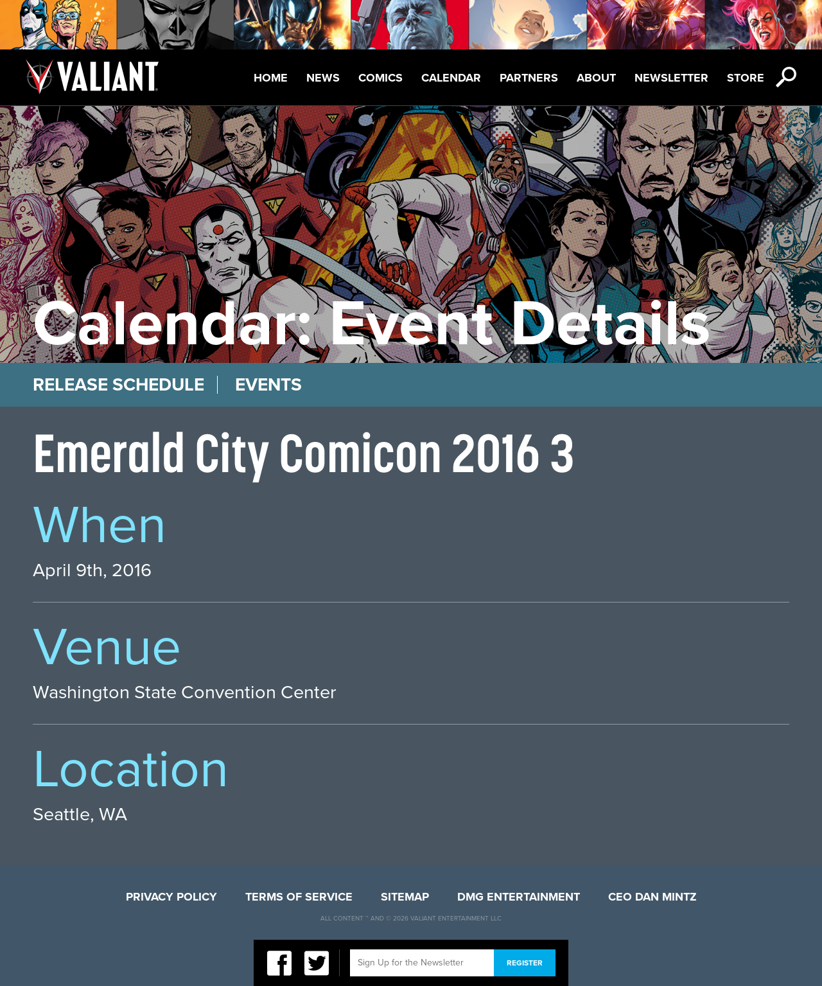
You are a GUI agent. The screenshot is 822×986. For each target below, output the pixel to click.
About (596, 78)
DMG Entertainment (518, 897)
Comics (380, 78)
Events (268, 385)
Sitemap (405, 897)
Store (745, 78)
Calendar (451, 78)
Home (271, 78)
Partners (529, 78)
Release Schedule (118, 385)
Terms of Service (299, 897)
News (323, 78)
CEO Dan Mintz (652, 897)
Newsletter (671, 78)
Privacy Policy (171, 897)
